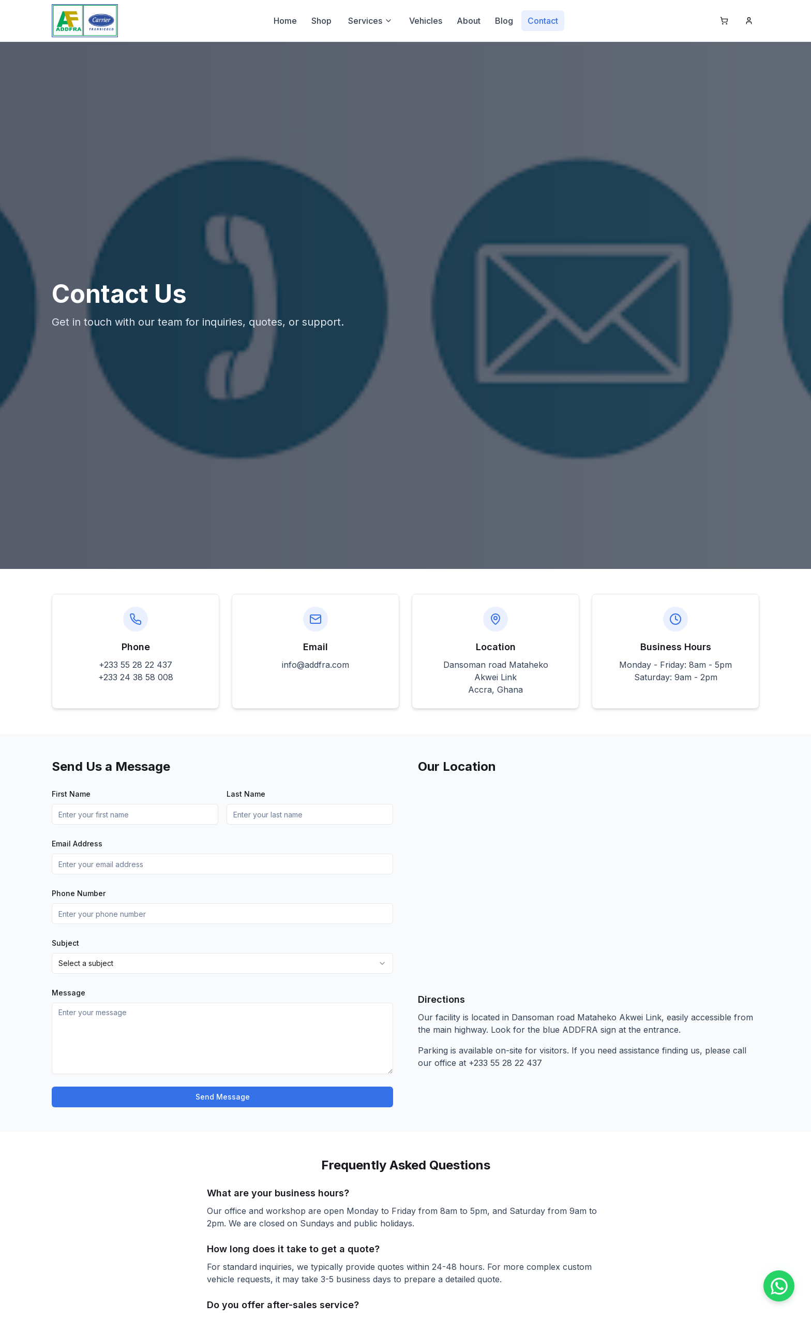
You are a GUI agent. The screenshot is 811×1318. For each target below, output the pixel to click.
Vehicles (425, 21)
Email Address (77, 843)
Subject (65, 943)
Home (285, 21)
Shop (321, 21)
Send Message (223, 1096)
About (468, 21)
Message (68, 992)
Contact (543, 21)
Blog (504, 21)
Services (370, 21)
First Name (71, 793)
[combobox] (222, 963)
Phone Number (79, 893)
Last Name (246, 793)
